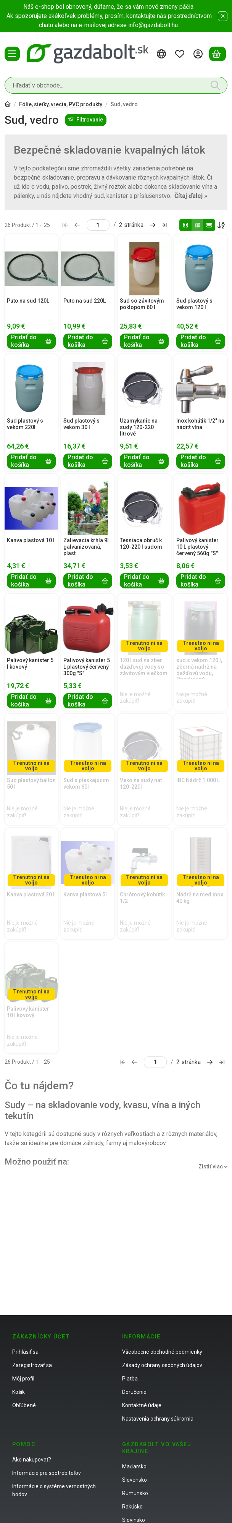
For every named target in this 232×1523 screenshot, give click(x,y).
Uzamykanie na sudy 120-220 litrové (139, 427)
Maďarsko (134, 1466)
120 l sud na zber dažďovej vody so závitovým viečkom (144, 666)
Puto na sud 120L (28, 301)
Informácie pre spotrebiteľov (46, 1473)
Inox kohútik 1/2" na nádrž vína (200, 424)
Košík (18, 1392)
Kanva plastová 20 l (31, 894)
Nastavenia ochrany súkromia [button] (157, 1419)
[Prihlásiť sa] (199, 54)
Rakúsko (132, 1507)
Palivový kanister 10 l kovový (28, 1012)
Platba (130, 1379)
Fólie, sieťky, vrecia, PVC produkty (60, 104)
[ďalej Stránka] (152, 225)
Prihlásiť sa (25, 1352)
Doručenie (134, 1392)
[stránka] (98, 225)
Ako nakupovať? (31, 1460)
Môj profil (23, 1379)
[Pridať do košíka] (31, 341)
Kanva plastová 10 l (31, 540)
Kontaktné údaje (141, 1405)
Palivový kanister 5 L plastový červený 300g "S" (86, 666)
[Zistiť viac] (211, 1167)
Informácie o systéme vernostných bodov (54, 1490)
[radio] (185, 225)
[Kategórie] (12, 54)
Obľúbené (24, 1405)
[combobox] (116, 85)
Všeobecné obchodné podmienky (162, 1352)
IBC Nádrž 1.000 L (198, 780)
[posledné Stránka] (164, 225)
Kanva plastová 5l (85, 894)
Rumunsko (135, 1493)
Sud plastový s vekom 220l (25, 424)
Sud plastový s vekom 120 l (194, 304)
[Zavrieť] (222, 16)
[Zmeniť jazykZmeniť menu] (162, 54)
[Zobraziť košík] (217, 54)
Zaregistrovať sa (32, 1365)
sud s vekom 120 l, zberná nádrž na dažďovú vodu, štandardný (199, 669)
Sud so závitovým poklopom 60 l (142, 304)
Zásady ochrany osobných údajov (162, 1365)
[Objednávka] (221, 225)
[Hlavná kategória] (8, 105)
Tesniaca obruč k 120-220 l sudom (141, 543)
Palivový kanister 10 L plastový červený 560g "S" (197, 546)
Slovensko (134, 1480)
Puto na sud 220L (84, 301)
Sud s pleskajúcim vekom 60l (86, 783)
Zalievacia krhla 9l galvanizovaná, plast (86, 546)
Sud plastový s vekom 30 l (81, 424)
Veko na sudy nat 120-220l (141, 783)
